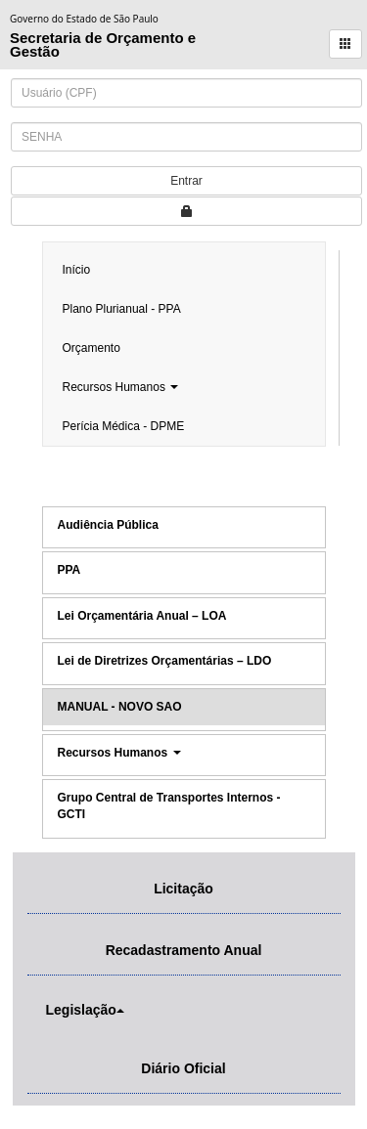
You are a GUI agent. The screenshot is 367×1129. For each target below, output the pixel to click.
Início (77, 270)
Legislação (81, 1010)
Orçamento (91, 348)
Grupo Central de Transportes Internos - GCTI (169, 806)
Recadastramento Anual (184, 950)
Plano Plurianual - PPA (122, 309)
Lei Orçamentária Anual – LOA (142, 616)
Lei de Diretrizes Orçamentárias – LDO (165, 661)
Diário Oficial (183, 1068)
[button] (345, 44)
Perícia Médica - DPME (124, 426)
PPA (69, 570)
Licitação (183, 888)
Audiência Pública (108, 525)
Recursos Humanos (121, 387)
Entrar (186, 181)
